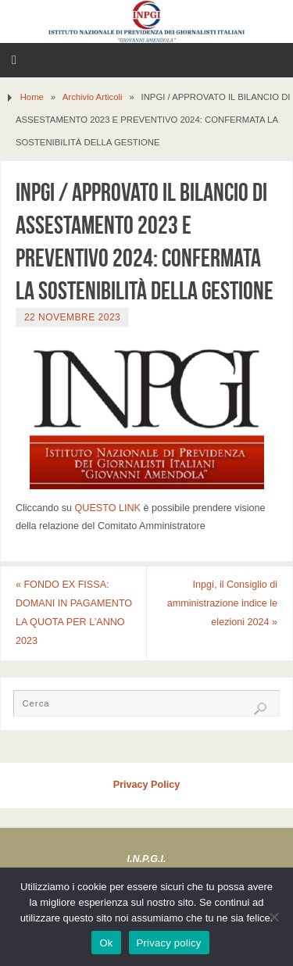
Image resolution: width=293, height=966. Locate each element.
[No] (273, 917)
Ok (106, 943)
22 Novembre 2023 (72, 317)
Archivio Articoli (93, 97)
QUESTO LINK (108, 508)
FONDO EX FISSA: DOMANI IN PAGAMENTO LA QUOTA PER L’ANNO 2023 (74, 612)
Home (32, 97)
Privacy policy (169, 943)
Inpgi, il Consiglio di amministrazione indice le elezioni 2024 (222, 603)
